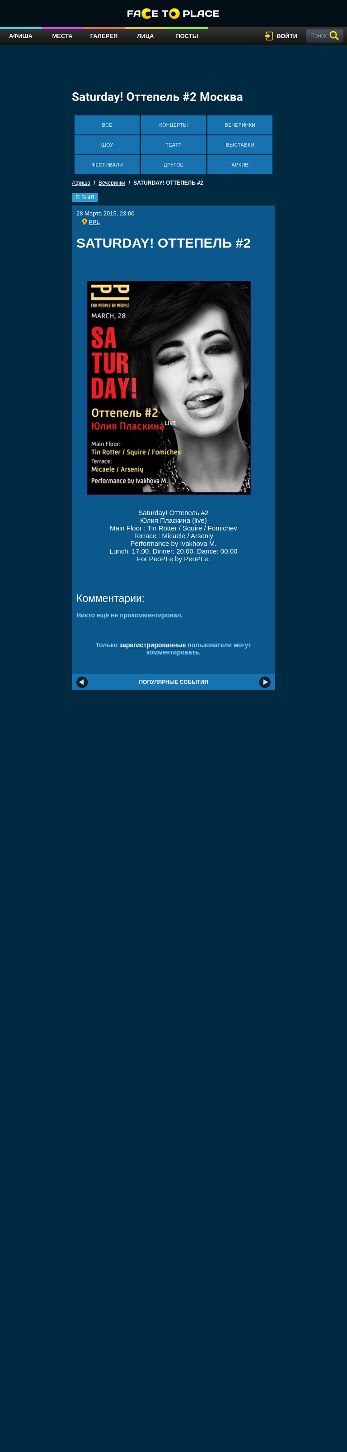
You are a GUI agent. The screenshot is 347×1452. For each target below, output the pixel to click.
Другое (173, 164)
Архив (240, 164)
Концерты (173, 125)
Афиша (21, 36)
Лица (145, 36)
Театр (173, 145)
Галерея (104, 36)
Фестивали (107, 164)
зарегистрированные (152, 645)
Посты (187, 36)
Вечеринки (240, 125)
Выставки (240, 145)
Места (62, 36)
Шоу (107, 145)
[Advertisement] (182, 268)
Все (107, 125)
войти (287, 36)
